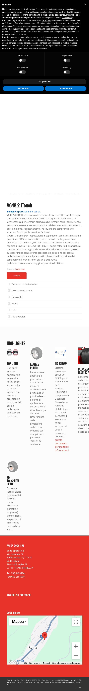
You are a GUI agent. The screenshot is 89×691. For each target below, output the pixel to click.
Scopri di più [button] (45, 81)
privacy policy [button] (23, 12)
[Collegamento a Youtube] (80, 687)
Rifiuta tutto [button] (23, 88)
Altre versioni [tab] (17, 316)
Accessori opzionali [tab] (20, 290)
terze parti (46, 20)
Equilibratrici (20, 269)
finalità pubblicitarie (47, 29)
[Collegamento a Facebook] (76, 687)
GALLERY (16, 275)
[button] (85, 4)
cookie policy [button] (67, 17)
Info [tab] (12, 310)
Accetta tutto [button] (65, 88)
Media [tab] (13, 303)
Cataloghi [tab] (15, 297)
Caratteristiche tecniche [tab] (22, 284)
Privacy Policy (68, 682)
